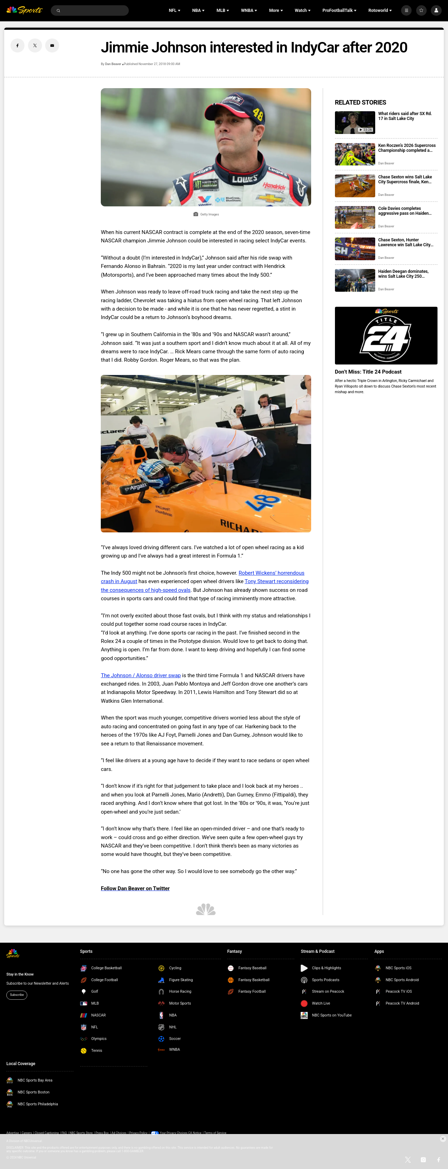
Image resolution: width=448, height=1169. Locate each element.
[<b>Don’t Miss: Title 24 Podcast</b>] (386, 335)
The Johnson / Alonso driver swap (141, 675)
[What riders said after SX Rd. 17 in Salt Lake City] (355, 122)
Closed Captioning (47, 1133)
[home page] (24, 11)
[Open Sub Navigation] (180, 10)
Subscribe (17, 995)
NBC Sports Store (81, 1133)
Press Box (102, 1133)
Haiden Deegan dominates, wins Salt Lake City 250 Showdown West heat (403, 274)
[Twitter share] (35, 45)
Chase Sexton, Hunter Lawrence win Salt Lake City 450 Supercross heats (404, 242)
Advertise (12, 1133)
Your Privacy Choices (174, 1133)
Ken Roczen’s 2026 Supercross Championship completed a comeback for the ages (407, 148)
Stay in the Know (20, 974)
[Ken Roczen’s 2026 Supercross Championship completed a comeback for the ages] (355, 154)
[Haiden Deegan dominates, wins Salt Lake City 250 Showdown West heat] (355, 280)
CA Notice (195, 1133)
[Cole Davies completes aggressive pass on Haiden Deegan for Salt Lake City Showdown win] (355, 217)
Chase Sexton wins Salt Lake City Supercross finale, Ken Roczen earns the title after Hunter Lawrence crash (405, 179)
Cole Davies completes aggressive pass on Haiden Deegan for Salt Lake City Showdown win (403, 211)
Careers (27, 1133)
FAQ (64, 1133)
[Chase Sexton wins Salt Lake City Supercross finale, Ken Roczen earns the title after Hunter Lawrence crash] (355, 186)
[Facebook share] (17, 45)
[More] (406, 10)
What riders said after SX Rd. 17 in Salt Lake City (405, 116)
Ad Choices (118, 1133)
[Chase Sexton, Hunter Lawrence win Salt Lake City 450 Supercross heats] (355, 249)
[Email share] (52, 45)
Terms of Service (215, 1133)
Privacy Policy (138, 1133)
